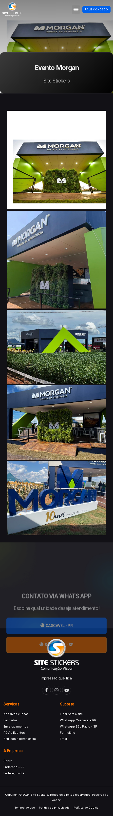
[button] (76, 9)
